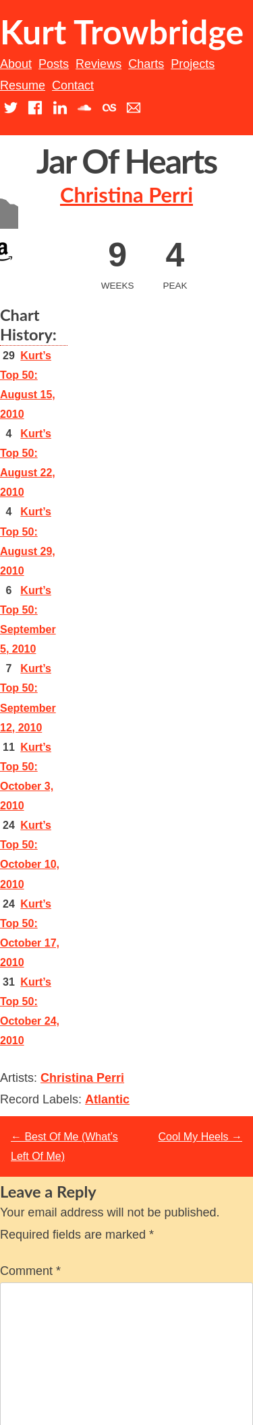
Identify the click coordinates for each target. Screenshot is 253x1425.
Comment (30, 1271)
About (16, 64)
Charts (146, 64)
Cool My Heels (200, 1136)
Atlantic (107, 1099)
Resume (22, 85)
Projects (193, 64)
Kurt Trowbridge (122, 31)
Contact (73, 85)
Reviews (98, 64)
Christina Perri (126, 194)
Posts (53, 64)
